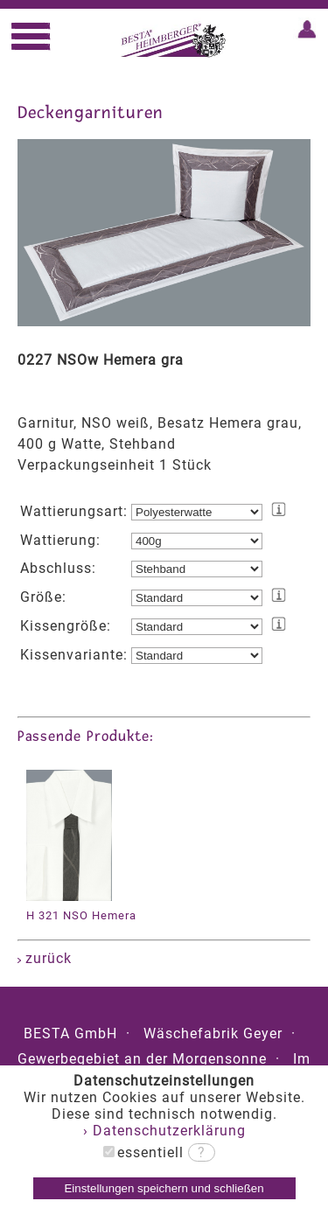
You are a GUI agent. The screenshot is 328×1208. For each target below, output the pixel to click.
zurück (44, 958)
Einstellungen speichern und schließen (163, 1188)
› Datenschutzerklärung (164, 1130)
